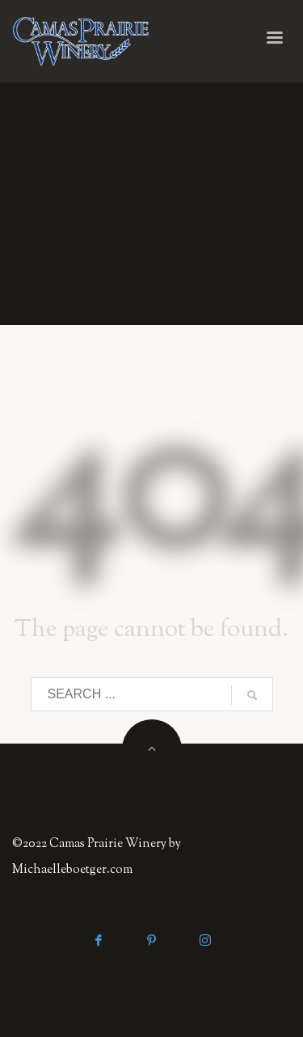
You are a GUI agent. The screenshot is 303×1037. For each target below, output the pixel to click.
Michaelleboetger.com (72, 870)
